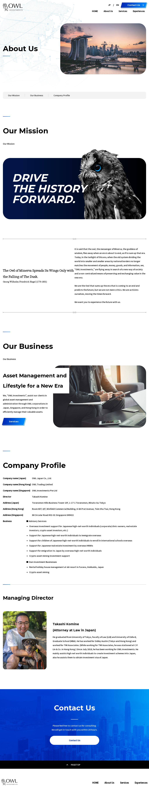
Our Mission (14, 95)
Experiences (139, 11)
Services (123, 11)
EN (117, 4)
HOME (95, 11)
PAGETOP (74, 764)
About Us (108, 11)
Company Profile (62, 95)
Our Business (36, 95)
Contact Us (133, 5)
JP (109, 4)
